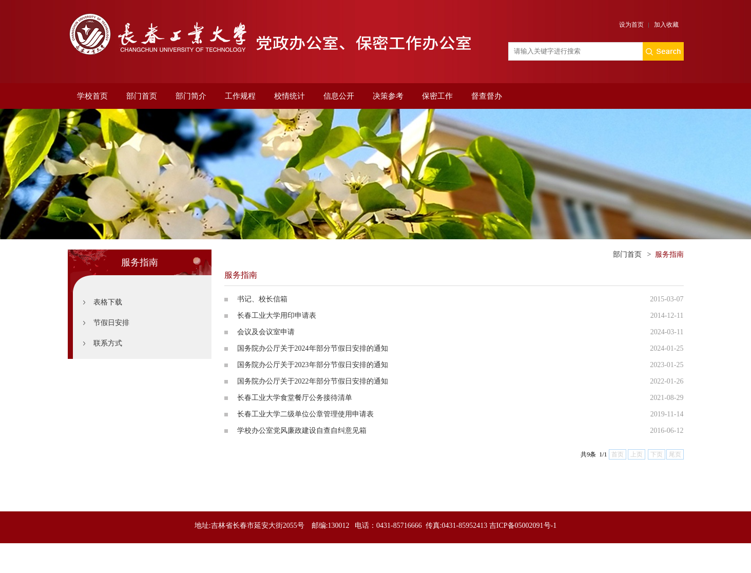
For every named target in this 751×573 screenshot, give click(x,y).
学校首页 (92, 96)
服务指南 (669, 254)
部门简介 (191, 96)
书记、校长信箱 (262, 299)
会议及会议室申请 (266, 332)
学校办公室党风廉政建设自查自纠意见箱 (302, 430)
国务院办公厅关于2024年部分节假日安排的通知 (312, 348)
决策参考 (388, 96)
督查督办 (486, 96)
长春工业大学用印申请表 (276, 315)
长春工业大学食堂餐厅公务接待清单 (294, 398)
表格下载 (107, 302)
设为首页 (631, 24)
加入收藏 (666, 24)
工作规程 (240, 96)
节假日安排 (111, 323)
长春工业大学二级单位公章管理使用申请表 (305, 414)
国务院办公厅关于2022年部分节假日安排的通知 (312, 381)
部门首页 (141, 96)
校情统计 (289, 96)
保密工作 (437, 96)
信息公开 (338, 96)
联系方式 (107, 343)
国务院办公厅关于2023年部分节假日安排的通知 (312, 365)
